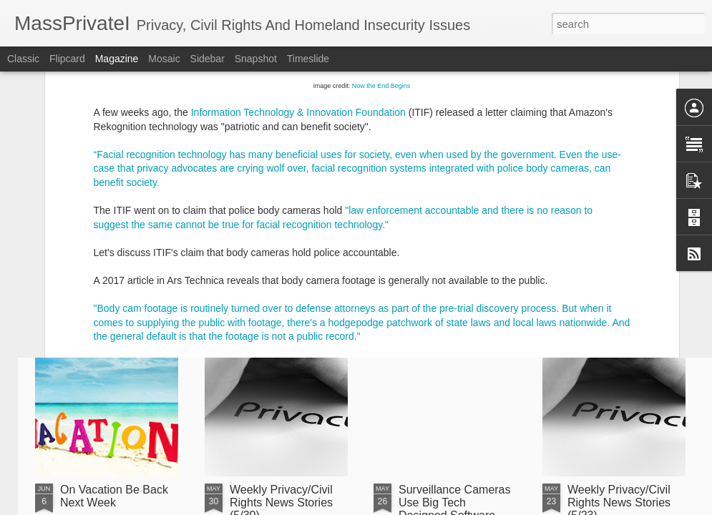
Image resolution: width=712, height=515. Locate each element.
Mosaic (164, 58)
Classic (23, 58)
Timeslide (308, 58)
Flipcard (67, 58)
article (147, 206)
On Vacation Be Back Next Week (114, 496)
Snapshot (256, 58)
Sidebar (207, 58)
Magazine (117, 58)
